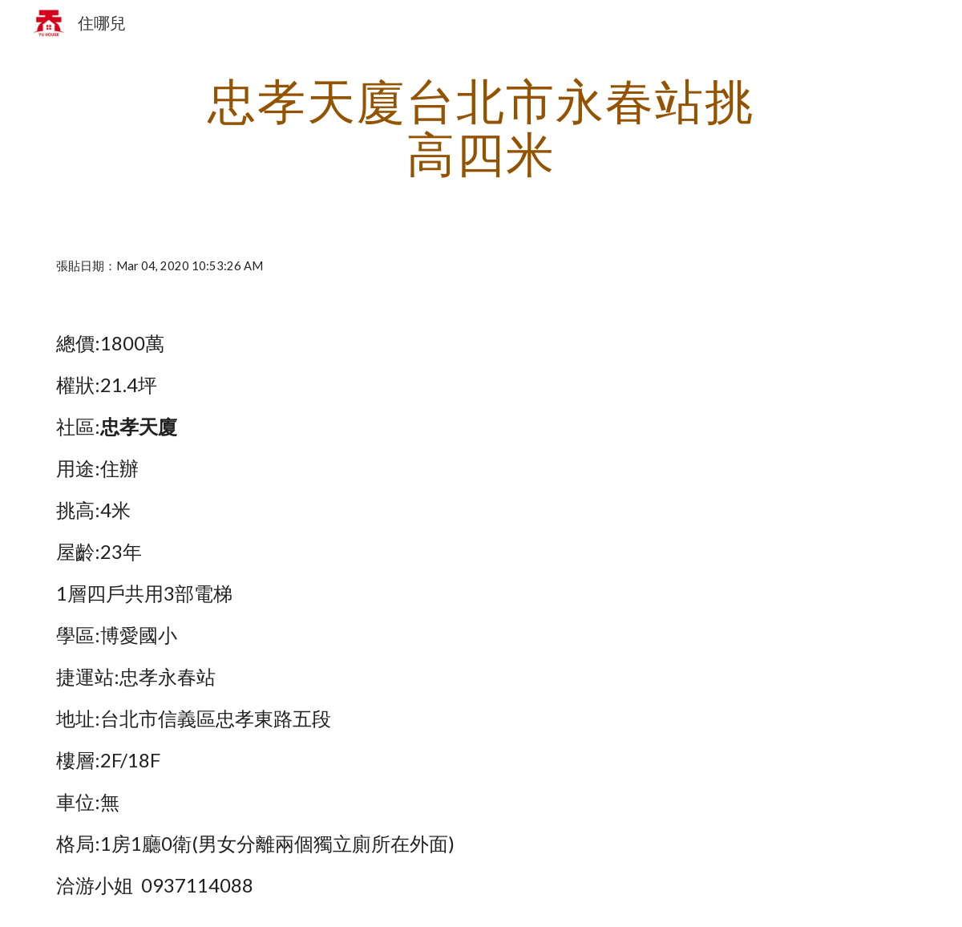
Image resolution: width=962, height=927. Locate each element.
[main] (481, 126)
